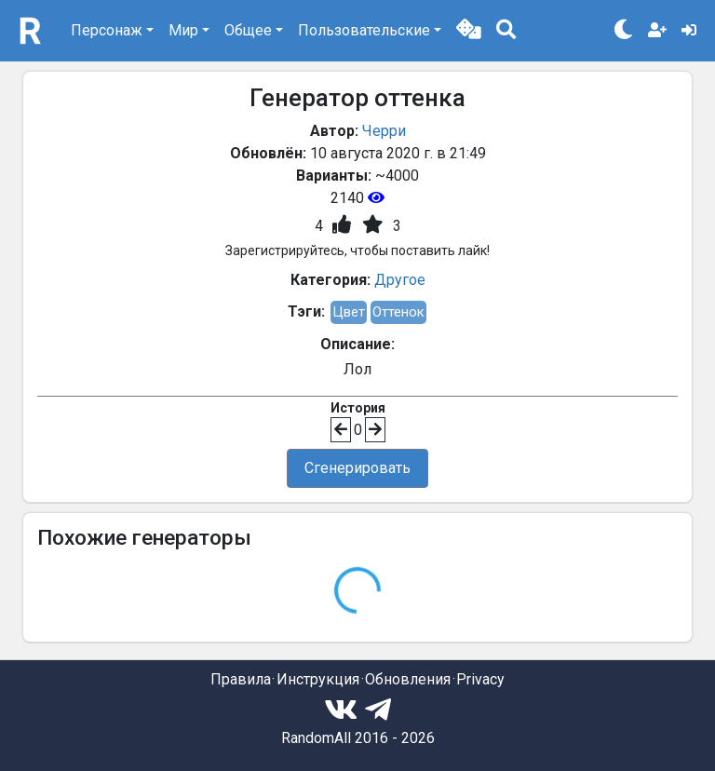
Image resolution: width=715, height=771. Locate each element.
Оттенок (398, 312)
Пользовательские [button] (364, 30)
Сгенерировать (357, 468)
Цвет (348, 312)
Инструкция (318, 679)
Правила (240, 679)
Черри (384, 131)
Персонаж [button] (106, 30)
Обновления (408, 679)
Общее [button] (248, 30)
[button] (469, 30)
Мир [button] (183, 30)
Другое (399, 280)
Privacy (480, 679)
